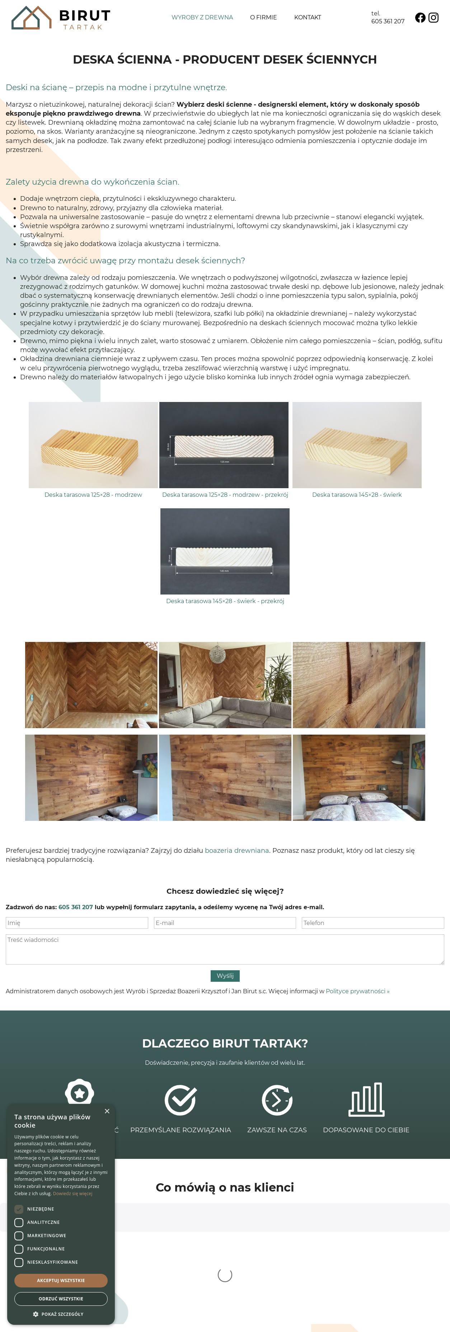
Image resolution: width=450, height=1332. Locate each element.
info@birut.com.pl (181, 1283)
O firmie (263, 17)
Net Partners (426, 1321)
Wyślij (225, 975)
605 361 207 (387, 21)
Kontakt (307, 17)
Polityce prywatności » (358, 991)
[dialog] (61, 1214)
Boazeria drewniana (280, 1275)
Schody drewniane (278, 1258)
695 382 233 (167, 1275)
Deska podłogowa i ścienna (291, 1267)
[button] (61, 1314)
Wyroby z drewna (202, 17)
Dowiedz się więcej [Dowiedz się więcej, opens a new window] (73, 1193)
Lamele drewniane (278, 1283)
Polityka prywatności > (406, 1280)
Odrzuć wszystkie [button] (61, 1299)
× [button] (106, 1111)
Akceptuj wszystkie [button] (61, 1280)
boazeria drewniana (237, 851)
